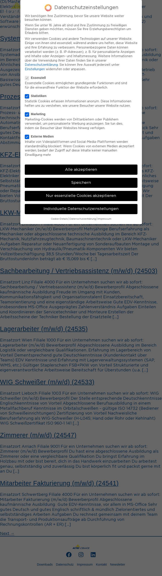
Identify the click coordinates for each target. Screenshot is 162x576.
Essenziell (37, 78)
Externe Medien (41, 136)
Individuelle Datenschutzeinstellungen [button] (81, 209)
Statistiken (37, 96)
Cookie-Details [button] (59, 219)
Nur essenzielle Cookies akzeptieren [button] (81, 196)
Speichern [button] (81, 183)
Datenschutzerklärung (41, 64)
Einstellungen (35, 69)
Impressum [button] (104, 219)
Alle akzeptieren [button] (81, 170)
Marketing (37, 114)
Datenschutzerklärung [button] (83, 219)
